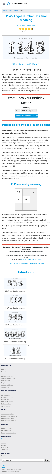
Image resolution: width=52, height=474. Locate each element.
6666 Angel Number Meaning (15, 342)
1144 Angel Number (20, 25)
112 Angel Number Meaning (15, 308)
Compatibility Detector (7, 401)
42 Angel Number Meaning (15, 358)
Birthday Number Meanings (8, 433)
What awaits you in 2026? (8, 378)
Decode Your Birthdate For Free (26, 116)
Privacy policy (5, 447)
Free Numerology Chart (7, 414)
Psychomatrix (5, 374)
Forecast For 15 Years (7, 376)
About (3, 441)
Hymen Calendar (5, 406)
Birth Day (3, 369)
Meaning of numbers (6, 428)
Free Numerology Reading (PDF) (9, 416)
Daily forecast (5, 382)
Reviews (3, 445)
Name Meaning (5, 372)
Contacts (3, 455)
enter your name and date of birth (31, 259)
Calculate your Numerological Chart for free (26, 263)
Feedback (3, 443)
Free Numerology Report (7, 418)
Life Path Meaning (6, 430)
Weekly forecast (5, 380)
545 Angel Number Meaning (15, 325)
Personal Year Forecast (7, 397)
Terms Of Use (4, 449)
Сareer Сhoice (5, 387)
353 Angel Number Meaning (15, 291)
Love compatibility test (7, 385)
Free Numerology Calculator (8, 420)
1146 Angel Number (31, 25)
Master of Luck (5, 399)
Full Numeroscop (5, 395)
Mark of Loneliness (6, 404)
